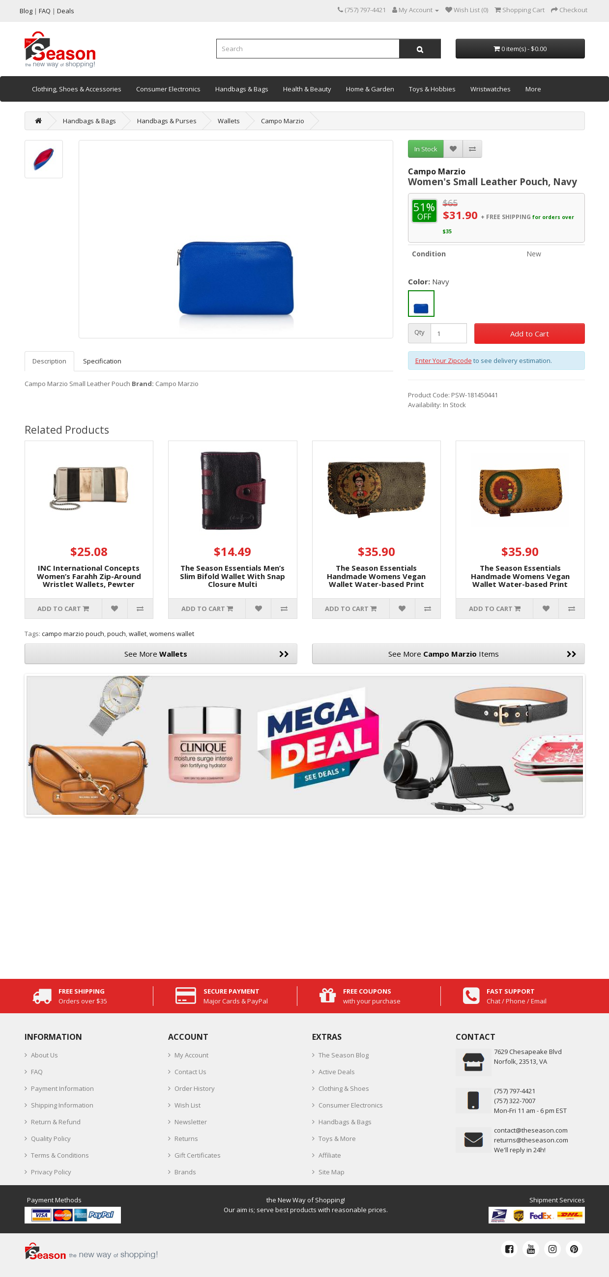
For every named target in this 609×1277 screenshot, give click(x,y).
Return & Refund (56, 1121)
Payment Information (62, 1088)
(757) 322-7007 (514, 1100)
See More (206, 654)
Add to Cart (529, 333)
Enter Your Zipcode (443, 360)
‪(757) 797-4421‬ (514, 1090)
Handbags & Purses (167, 120)
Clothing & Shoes (344, 1088)
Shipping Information (62, 1105)
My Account (191, 1055)
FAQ (37, 1071)
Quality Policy (51, 1138)
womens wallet (171, 633)
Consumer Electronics (168, 88)
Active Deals (337, 1071)
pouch (116, 633)
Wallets (229, 120)
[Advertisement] (305, 895)
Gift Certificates (197, 1155)
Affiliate (330, 1155)
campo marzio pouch (73, 633)
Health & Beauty (307, 88)
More (533, 88)
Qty (419, 332)
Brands (185, 1171)
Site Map (332, 1171)
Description (49, 361)
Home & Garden (370, 88)
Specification (102, 361)
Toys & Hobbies (432, 88)
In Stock (425, 148)
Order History (194, 1088)
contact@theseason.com (531, 1130)
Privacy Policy (51, 1171)
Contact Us (190, 1071)
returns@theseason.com (531, 1140)
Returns (186, 1138)
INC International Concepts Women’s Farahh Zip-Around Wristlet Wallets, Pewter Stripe (89, 580)
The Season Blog (344, 1055)
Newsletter (190, 1121)
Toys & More (337, 1138)
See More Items (482, 654)
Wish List (187, 1105)
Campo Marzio (282, 120)
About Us (44, 1055)
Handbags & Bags (241, 88)
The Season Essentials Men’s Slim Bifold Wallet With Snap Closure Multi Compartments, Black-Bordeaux (232, 584)
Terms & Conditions (60, 1155)
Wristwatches (490, 88)
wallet (137, 633)
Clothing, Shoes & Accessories (76, 88)
